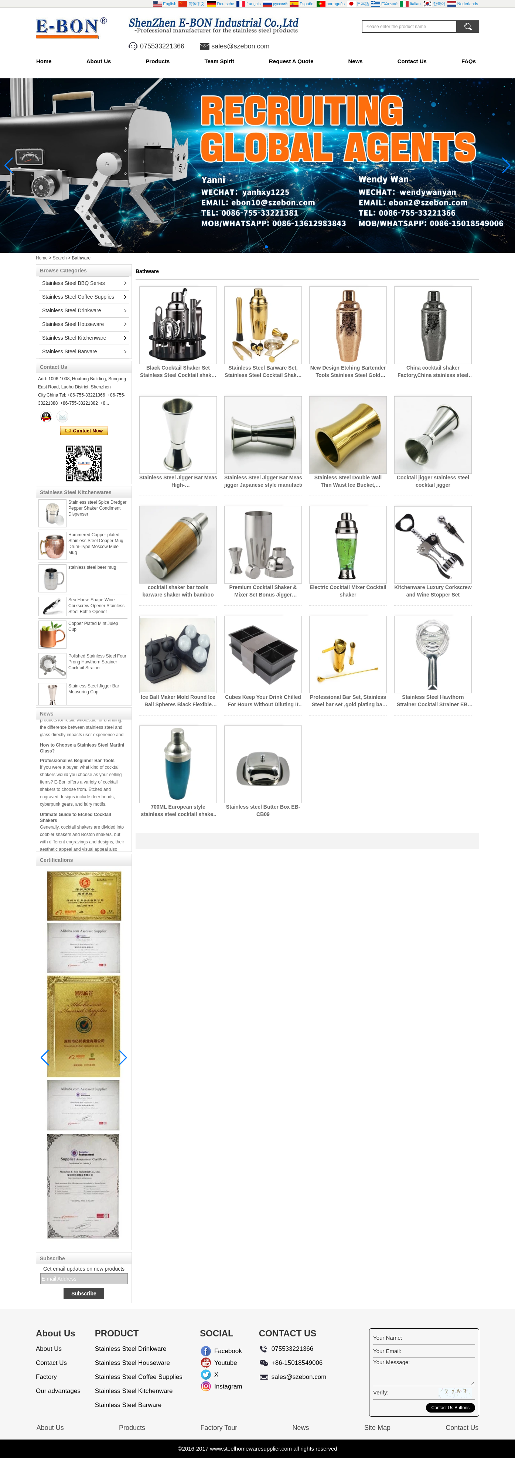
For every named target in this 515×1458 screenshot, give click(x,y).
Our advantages (58, 1390)
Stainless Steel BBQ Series (73, 283)
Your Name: (387, 1338)
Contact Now (84, 431)
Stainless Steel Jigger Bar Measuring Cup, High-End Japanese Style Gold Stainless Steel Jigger (178, 482)
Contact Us (412, 61)
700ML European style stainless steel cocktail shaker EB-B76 (178, 811)
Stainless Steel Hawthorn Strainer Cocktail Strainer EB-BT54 (433, 701)
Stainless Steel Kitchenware (74, 338)
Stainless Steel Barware (69, 351)
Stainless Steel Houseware (73, 324)
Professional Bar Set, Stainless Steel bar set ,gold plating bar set (348, 701)
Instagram (220, 1386)
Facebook (220, 1351)
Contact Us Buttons (451, 1407)
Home (44, 61)
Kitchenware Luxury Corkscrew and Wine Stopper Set (432, 591)
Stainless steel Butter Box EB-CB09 (263, 810)
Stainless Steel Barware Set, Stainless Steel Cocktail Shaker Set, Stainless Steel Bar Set (263, 372)
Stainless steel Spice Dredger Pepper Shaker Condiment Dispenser (97, 512)
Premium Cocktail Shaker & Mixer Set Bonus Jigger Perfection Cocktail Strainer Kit (263, 591)
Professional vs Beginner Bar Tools (77, 765)
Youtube (220, 1362)
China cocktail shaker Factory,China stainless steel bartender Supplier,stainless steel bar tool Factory (433, 372)
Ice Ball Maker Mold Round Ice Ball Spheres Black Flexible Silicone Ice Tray (178, 701)
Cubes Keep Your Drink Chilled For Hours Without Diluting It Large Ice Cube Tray (263, 701)
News (355, 61)
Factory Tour (218, 1427)
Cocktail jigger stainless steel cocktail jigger (433, 481)
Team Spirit (219, 61)
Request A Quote (291, 61)
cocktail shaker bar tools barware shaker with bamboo (178, 591)
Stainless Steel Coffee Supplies (78, 297)
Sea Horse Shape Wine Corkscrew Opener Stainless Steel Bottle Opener (96, 609)
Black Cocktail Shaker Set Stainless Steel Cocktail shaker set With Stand (178, 372)
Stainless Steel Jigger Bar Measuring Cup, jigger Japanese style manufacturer (263, 481)
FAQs (468, 61)
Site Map (377, 1427)
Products (158, 61)
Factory (46, 1376)
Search (60, 258)
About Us (98, 61)
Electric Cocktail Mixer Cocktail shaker (348, 591)
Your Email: (387, 1351)
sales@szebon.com (240, 46)
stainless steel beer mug (92, 571)
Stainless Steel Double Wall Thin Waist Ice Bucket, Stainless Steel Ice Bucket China (348, 482)
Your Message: (391, 1362)
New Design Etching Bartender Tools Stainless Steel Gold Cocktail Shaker (348, 372)
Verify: (381, 1392)
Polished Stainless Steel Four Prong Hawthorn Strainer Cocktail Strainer (97, 665)
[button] (248, 246)
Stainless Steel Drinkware (71, 310)
